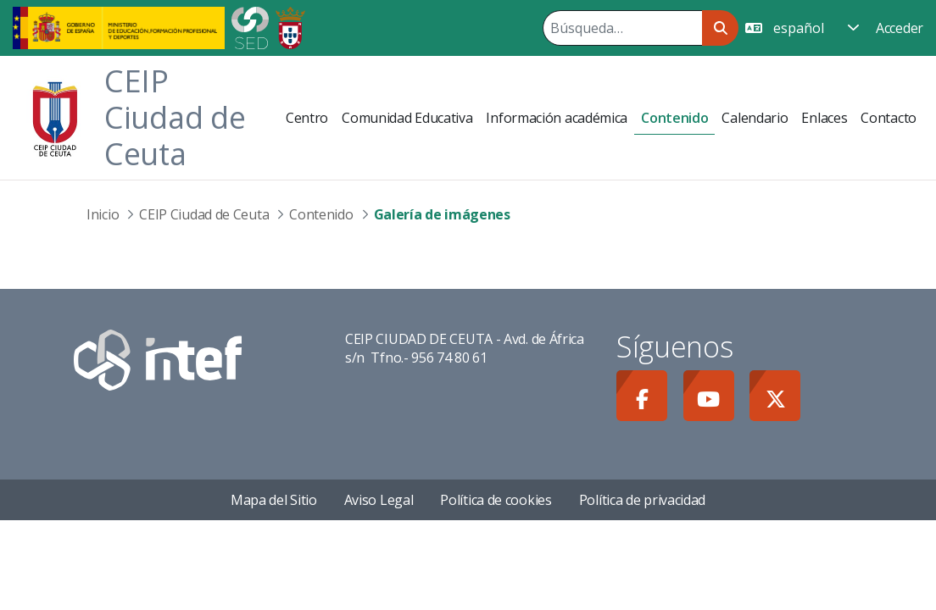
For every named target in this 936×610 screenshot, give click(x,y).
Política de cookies (495, 500)
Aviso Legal (379, 500)
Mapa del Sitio (274, 500)
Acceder (899, 28)
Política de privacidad (642, 500)
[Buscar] (622, 28)
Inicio (102, 214)
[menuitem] (307, 118)
